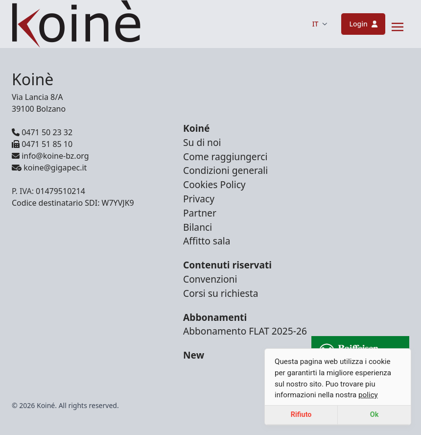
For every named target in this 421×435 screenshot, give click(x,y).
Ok (374, 415)
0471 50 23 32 (42, 132)
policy (368, 394)
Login (363, 23)
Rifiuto (301, 415)
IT (319, 23)
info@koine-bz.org (50, 155)
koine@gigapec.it (49, 167)
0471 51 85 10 (42, 144)
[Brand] (76, 24)
